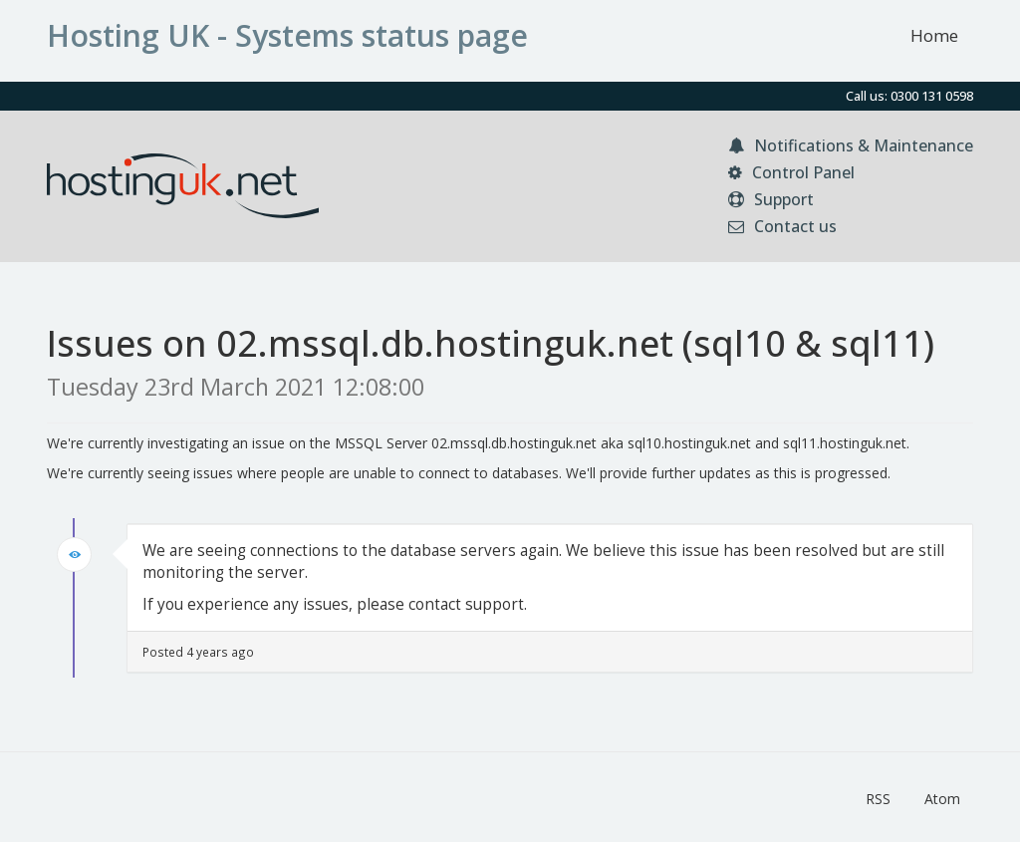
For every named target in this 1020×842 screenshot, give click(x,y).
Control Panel (791, 172)
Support (771, 199)
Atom (942, 798)
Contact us (782, 226)
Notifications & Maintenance (850, 145)
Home (934, 35)
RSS (878, 798)
